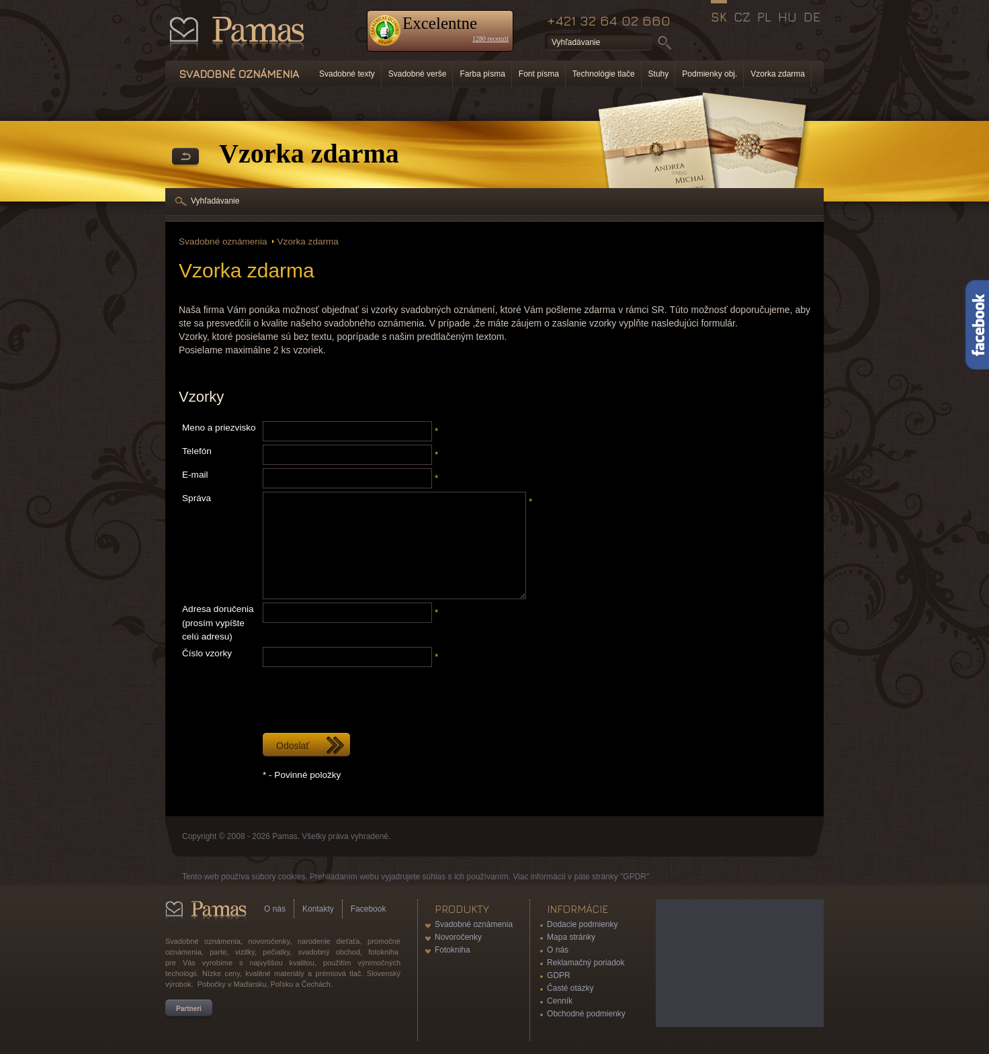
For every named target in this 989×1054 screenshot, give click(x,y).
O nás (275, 909)
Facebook (368, 909)
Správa (196, 498)
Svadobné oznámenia (223, 241)
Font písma (539, 74)
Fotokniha (452, 950)
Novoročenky (458, 937)
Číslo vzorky (207, 653)
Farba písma (482, 74)
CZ (742, 16)
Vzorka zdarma (777, 74)
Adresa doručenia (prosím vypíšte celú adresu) (218, 623)
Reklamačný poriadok (585, 962)
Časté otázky (570, 988)
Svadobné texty (347, 74)
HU (787, 16)
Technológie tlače (603, 74)
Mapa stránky (571, 937)
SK (719, 16)
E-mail (195, 475)
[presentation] (365, 696)
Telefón (197, 451)
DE (812, 16)
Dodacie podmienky (582, 924)
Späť (185, 157)
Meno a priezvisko (219, 428)
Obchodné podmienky (586, 1013)
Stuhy (658, 74)
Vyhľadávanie (215, 201)
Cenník (559, 1001)
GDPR (558, 975)
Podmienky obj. (709, 74)
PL (764, 16)
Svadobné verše (417, 74)
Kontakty (318, 909)
